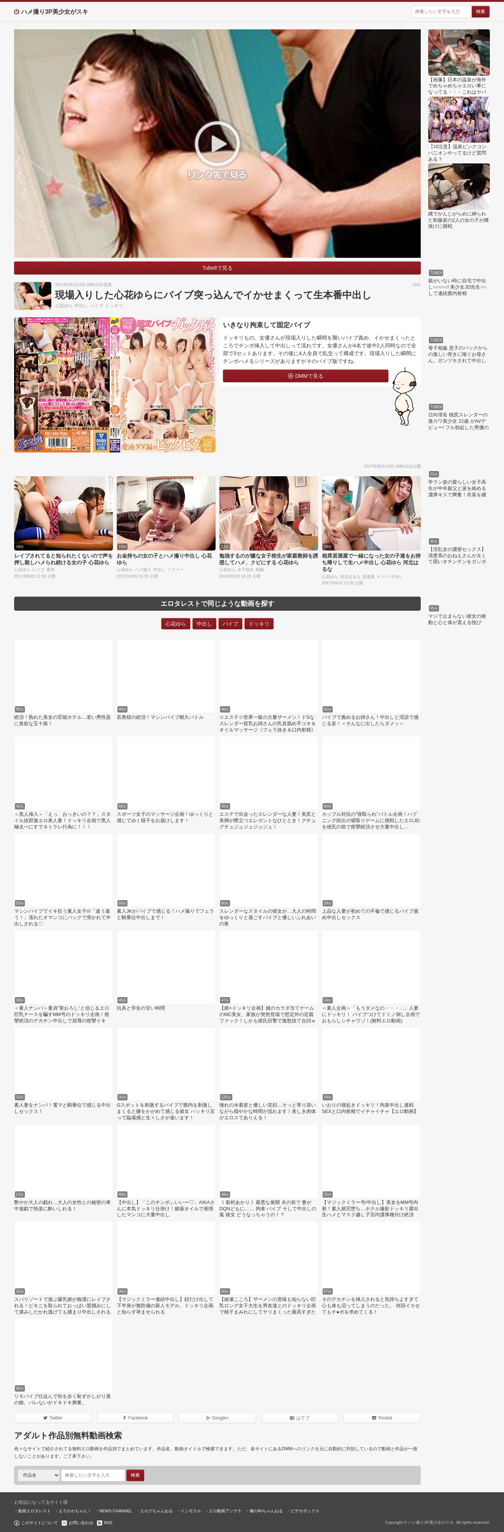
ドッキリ (114, 305)
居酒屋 (368, 576)
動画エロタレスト (34, 1511)
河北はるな (350, 576)
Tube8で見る (217, 268)
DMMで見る (309, 376)
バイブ (96, 305)
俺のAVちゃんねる (266, 1511)
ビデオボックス (305, 1511)
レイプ (38, 569)
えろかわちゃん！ (75, 1511)
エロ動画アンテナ (225, 1511)
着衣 (50, 569)
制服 (260, 569)
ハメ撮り (143, 569)
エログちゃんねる (156, 1511)
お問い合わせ (81, 1522)
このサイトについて (39, 1522)
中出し (81, 305)
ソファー (175, 569)
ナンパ (383, 576)
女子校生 (246, 569)
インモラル (191, 1511)
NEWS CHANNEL (115, 1511)
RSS (108, 1522)
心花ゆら (64, 305)
